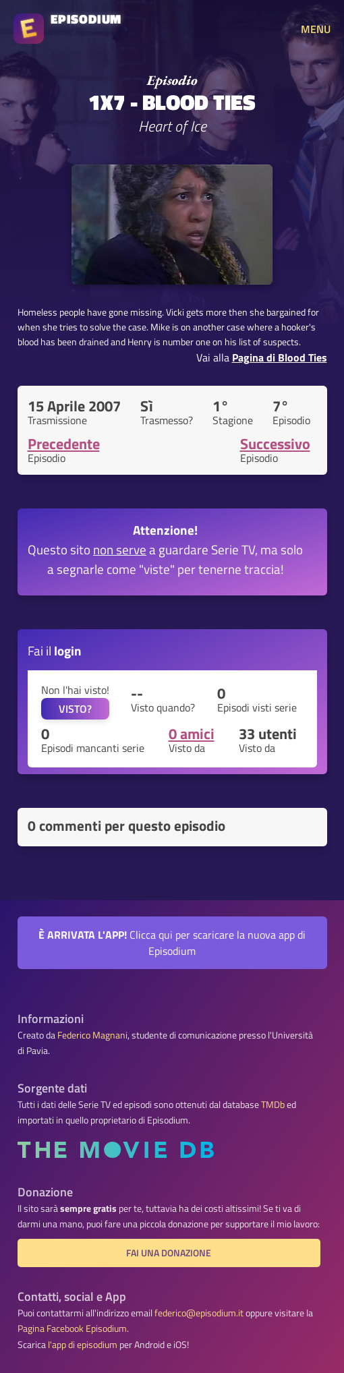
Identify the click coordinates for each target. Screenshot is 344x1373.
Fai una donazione (168, 1253)
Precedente (64, 443)
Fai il (55, 650)
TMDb (273, 1104)
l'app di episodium (82, 1344)
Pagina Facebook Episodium (72, 1328)
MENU (316, 29)
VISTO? (75, 709)
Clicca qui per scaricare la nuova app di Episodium (172, 943)
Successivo (275, 443)
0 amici (191, 733)
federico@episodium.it (198, 1313)
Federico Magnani (92, 1035)
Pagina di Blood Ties (279, 357)
